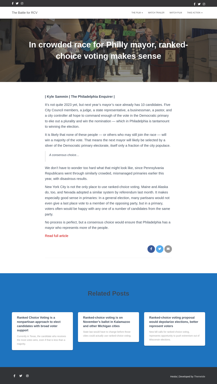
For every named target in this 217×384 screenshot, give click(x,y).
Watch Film (176, 13)
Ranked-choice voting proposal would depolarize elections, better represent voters (173, 322)
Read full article (56, 236)
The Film (137, 13)
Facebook (13, 4)
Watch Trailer (156, 13)
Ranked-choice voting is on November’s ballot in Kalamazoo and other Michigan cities (106, 322)
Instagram (22, 4)
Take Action (195, 13)
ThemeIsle (199, 376)
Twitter (17, 4)
